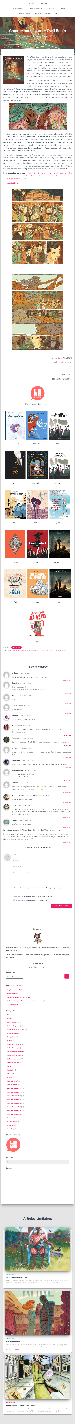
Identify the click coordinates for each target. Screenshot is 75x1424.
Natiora (15, 782)
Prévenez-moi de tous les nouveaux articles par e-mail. (31, 900)
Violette (15, 748)
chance (29, 650)
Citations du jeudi (12, 1033)
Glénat (60, 358)
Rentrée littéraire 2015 (14, 1095)
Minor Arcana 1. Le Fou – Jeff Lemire (18, 997)
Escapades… (11, 1036)
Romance (10, 1117)
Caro (14, 805)
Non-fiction (10, 1069)
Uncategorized (11, 1125)
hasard (51, 650)
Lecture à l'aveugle (13, 1047)
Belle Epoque (16, 650)
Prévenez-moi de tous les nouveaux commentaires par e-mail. (33, 896)
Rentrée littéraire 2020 (14, 1114)
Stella (39, 178)
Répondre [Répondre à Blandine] (67, 692)
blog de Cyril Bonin (12, 183)
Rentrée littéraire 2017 (14, 1103)
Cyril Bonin (35, 650)
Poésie (9, 1077)
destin (41, 650)
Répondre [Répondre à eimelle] (67, 722)
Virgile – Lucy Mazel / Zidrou (16, 989)
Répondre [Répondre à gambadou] (67, 767)
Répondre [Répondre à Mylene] (67, 680)
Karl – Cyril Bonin (12, 993)
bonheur (23, 650)
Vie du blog (10, 1128)
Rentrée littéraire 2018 (14, 1106)
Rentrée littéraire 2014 (14, 1091)
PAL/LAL (9, 1073)
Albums (63, 8)
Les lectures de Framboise (43, 13)
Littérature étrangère (35, 8)
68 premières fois (12, 1014)
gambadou (16, 760)
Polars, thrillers (12, 1080)
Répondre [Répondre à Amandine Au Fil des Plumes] (67, 802)
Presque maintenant (27, 178)
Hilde (14, 725)
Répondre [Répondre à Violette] (67, 757)
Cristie (14, 705)
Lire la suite (10, 1284)
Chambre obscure (42, 173)
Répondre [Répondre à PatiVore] (67, 745)
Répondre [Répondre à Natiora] (67, 792)
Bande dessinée (51, 8)
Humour (9, 1040)
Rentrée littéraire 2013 (14, 1088)
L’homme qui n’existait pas (60, 173)
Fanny (14, 820)
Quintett (30, 173)
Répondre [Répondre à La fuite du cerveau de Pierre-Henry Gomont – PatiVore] (67, 842)
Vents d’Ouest (66, 362)
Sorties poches (12, 1121)
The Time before (10, 176)
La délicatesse (25, 176)
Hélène (14, 695)
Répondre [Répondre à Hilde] (67, 735)
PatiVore (15, 738)
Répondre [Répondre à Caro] (67, 817)
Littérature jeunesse (23, 13)
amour (9, 650)
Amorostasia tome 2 (61, 176)
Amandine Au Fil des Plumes (23, 795)
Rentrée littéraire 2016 (14, 1099)
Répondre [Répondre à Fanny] (67, 827)
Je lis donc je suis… (13, 1004)
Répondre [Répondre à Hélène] (67, 702)
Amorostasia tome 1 (42, 176)
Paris (55, 650)
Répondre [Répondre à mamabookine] (67, 780)
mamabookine (17, 770)
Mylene (15, 673)
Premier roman (12, 1084)
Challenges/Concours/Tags (15, 1029)
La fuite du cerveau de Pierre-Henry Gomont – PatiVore (25, 830)
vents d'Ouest (62, 650)
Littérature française (16, 8)
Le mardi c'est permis (14, 1044)
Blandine (15, 683)
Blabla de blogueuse (13, 1025)
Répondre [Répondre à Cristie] (67, 712)
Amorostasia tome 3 (11, 178)
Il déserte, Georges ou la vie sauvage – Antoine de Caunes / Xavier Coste (29, 1000)
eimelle (15, 715)
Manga (9, 1066)
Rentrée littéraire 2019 (14, 1110)
